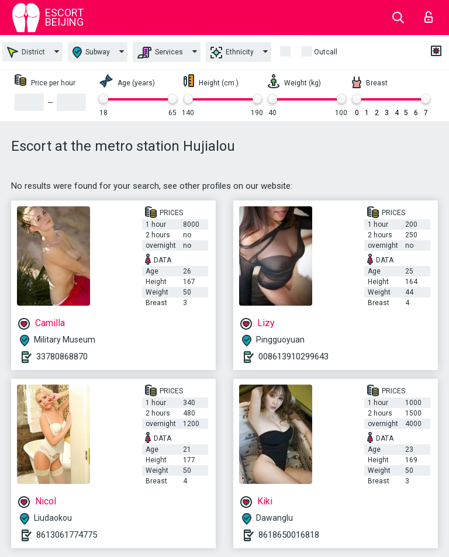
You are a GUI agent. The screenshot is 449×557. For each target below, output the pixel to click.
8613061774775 (66, 535)
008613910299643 (293, 356)
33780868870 (62, 356)
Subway (91, 52)
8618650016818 (288, 535)
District (26, 52)
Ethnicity (232, 52)
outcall (325, 52)
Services (160, 52)
